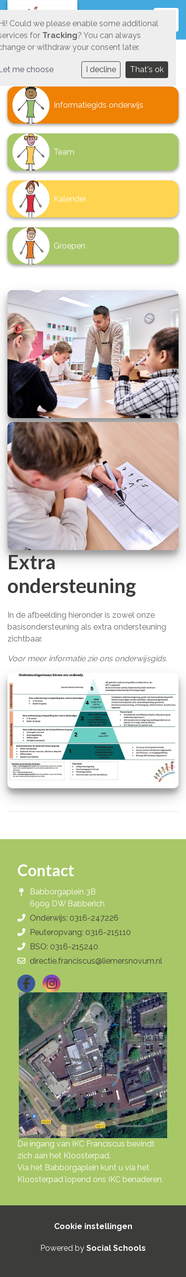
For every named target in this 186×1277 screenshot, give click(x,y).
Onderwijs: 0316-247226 (74, 918)
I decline (101, 69)
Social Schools (116, 1248)
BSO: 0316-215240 (64, 946)
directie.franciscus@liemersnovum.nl (96, 961)
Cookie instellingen (93, 1226)
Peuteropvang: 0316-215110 (80, 932)
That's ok (147, 69)
